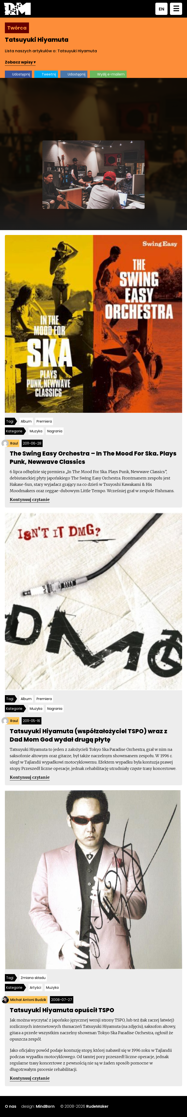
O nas (10, 1106)
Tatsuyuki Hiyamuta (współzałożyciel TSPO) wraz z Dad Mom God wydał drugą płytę (88, 735)
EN (161, 9)
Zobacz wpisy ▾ (20, 62)
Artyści (35, 987)
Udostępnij (21, 74)
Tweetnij (49, 74)
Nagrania (54, 431)
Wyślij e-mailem (111, 74)
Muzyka (36, 431)
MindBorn (45, 1106)
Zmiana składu (33, 977)
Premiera (44, 421)
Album (26, 421)
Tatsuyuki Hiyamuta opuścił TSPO (62, 1010)
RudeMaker (97, 1106)
